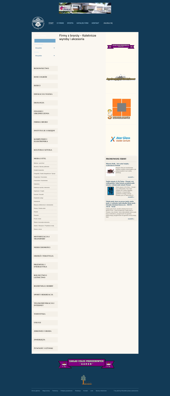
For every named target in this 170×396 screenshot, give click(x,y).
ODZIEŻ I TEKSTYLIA (43, 256)
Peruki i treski (37, 218)
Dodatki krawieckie (39, 170)
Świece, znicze (38, 229)
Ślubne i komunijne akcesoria (41, 222)
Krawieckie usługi (38, 198)
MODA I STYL (40, 158)
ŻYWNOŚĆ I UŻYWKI (43, 348)
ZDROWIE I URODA (42, 331)
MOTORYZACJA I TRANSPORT (42, 238)
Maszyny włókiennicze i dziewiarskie (43, 204)
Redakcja (78, 391)
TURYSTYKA (39, 314)
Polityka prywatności (67, 391)
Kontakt (85, 391)
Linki (91, 391)
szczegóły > (131, 177)
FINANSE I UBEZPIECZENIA (41, 112)
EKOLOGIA (39, 103)
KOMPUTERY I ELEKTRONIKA (41, 140)
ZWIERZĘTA (39, 340)
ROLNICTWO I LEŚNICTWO (40, 276)
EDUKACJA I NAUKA (43, 94)
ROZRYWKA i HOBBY (43, 286)
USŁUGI (37, 322)
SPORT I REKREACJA (43, 295)
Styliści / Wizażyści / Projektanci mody (44, 225)
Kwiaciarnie (37, 201)
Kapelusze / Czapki (39, 191)
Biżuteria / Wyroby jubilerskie (41, 166)
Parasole (36, 215)
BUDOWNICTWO (41, 68)
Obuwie (36, 211)
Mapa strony (46, 391)
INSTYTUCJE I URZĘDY (44, 131)
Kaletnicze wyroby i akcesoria (42, 187)
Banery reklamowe (101, 391)
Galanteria (36, 184)
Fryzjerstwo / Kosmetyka (40, 177)
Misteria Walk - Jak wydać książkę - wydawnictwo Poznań (118, 164)
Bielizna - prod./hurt (39, 163)
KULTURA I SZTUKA (43, 150)
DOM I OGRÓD (40, 77)
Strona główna (36, 391)
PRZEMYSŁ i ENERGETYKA (40, 265)
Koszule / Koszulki (39, 194)
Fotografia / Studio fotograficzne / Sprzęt (44, 173)
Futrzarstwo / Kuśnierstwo (41, 180)
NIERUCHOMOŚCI (42, 247)
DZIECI (37, 86)
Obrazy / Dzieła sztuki (39, 208)
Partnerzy (55, 391)
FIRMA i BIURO (41, 122)
